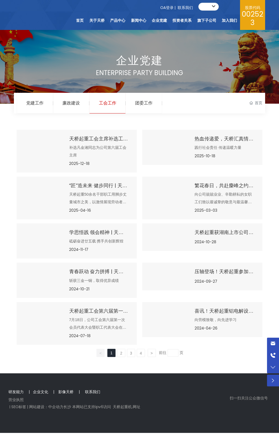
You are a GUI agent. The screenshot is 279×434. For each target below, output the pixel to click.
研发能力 (16, 393)
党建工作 (35, 103)
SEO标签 (18, 408)
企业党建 (139, 60)
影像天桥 (66, 393)
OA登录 (166, 7)
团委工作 (148, 103)
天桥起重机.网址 (126, 408)
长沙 (67, 408)
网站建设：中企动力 (46, 408)
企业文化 (40, 393)
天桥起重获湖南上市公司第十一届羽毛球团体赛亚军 (224, 237)
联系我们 (185, 7)
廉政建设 (73, 103)
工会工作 (110, 103)
